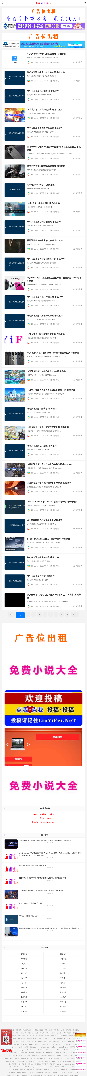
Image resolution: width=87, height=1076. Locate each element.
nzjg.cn (17, 1058)
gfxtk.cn (30, 1072)
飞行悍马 (45, 1064)
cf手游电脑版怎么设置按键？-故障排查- (45, 520)
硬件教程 (63, 987)
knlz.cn (27, 1055)
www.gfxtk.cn (38, 1072)
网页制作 (24, 954)
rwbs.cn (79, 1058)
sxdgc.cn (16, 1044)
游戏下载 (11, 1033)
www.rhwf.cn (51, 1055)
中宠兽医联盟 (12, 1064)
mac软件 (63, 997)
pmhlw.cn (12, 1072)
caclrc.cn (56, 1041)
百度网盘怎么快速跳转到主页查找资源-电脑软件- (49, 483)
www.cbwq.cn (40, 1053)
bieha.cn (53, 1036)
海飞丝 (42, 1033)
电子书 (24, 983)
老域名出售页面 (38, 1030)
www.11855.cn (39, 1050)
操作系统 (63, 973)
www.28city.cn (12, 1047)
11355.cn (67, 1050)
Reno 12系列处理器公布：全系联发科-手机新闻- (49, 539)
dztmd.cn (64, 1070)
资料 (17, 1033)
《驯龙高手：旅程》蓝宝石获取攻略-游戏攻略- (48, 427)
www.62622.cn (22, 1053)
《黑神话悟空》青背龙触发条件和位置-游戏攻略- (49, 464)
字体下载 (63, 1002)
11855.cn (30, 1050)
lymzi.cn (35, 1067)
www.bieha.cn (62, 1036)
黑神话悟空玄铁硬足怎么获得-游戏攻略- (45, 240)
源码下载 (24, 968)
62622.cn (13, 1053)
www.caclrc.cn (33, 1044)
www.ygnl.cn (41, 1058)
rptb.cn (76, 1055)
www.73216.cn (72, 1067)
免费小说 (30, 1033)
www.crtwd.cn (13, 1070)
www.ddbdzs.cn (63, 1047)
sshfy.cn (9, 1044)
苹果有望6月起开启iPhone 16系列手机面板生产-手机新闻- (53, 353)
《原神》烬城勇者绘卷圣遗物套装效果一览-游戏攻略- (51, 390)
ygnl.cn (33, 1058)
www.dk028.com (32, 1038)
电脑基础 (63, 983)
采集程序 (18, 1030)
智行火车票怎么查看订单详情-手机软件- (45, 128)
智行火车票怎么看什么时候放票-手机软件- (46, 72)
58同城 (34, 1041)
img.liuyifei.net (22, 1061)
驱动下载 (24, 1002)
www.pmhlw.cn (21, 1072)
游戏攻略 (24, 1011)
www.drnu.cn (39, 1061)
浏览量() (77, 62)
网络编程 (63, 954)
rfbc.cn (63, 1058)
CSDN (47, 1033)
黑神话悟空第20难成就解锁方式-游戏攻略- (46, 166)
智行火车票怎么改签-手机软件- (41, 576)
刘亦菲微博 (12, 1036)
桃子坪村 (47, 1072)
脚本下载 (63, 959)
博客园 (53, 1033)
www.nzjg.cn (25, 1058)
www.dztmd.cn (73, 1070)
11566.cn (48, 1050)
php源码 (59, 1033)
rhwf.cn (43, 1055)
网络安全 (24, 992)
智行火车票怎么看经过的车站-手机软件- (45, 297)
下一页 (74, 614)
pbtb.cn (21, 1055)
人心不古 (49, 1058)
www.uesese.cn (70, 1064)
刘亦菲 (22, 1041)
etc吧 (20, 1047)
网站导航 (56, 1030)
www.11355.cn (76, 1050)
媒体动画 (24, 987)
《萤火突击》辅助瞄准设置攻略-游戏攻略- (46, 334)
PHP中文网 (67, 1033)
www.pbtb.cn (13, 1055)
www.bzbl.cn (61, 1038)
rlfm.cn (65, 1053)
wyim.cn (47, 1061)
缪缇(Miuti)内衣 (73, 1036)
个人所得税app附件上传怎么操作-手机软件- (47, 54)
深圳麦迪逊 (30, 1070)
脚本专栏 (24, 959)
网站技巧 (24, 973)
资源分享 (23, 1033)
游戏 (50, 1030)
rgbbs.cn (63, 1041)
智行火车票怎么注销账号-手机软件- (43, 557)
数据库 (63, 968)
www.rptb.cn (9, 1058)
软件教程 (54, 62)
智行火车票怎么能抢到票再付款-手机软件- (46, 259)
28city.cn (24, 1044)
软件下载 (63, 992)
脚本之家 (76, 1033)
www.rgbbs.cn (43, 1044)
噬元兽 (41, 1036)
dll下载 (23, 1006)
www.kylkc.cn (55, 1070)
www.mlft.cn (76, 1038)
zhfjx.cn (78, 1041)
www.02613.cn (26, 1067)
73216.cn (63, 1067)
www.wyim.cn (56, 1061)
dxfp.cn (59, 1055)
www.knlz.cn (35, 1055)
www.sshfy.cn (76, 1044)
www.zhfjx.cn (66, 1044)
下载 (46, 1030)
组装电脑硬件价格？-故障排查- (41, 184)
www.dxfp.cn (68, 1055)
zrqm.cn (58, 1053)
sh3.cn (76, 1072)
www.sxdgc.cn (20, 1050)
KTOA (51, 1067)
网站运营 (24, 978)
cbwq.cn (31, 1053)
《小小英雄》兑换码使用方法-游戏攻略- (45, 109)
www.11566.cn (57, 1050)
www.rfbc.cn (71, 1058)
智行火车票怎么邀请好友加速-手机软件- (45, 315)
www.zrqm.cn (50, 1053)
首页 (11, 614)
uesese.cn (60, 1064)
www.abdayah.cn (43, 1047)
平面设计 (63, 978)
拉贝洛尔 (30, 1064)
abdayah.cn (33, 1047)
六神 (36, 1033)
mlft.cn (69, 1038)
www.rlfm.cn (73, 1053)
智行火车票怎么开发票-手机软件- (42, 446)
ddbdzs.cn (43, 2)
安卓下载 (24, 997)
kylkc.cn (46, 1070)
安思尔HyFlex (74, 1047)
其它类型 (63, 1011)
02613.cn (17, 1067)
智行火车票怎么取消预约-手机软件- (43, 91)
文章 (62, 1030)
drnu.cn (31, 1061)
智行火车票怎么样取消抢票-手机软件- (44, 222)
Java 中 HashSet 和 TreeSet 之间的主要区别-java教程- (52, 501)
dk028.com (21, 1038)
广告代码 (24, 964)
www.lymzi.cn (44, 1067)
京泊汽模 (62, 1072)
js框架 (63, 964)
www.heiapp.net (55, 1044)
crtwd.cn (22, 1070)
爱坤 (78, 1064)
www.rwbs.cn (10, 1061)
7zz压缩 (8, 1041)
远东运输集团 (67, 1061)
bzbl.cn (53, 1038)
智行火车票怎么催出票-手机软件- (42, 408)
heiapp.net (71, 1041)
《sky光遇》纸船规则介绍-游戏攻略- (43, 203)
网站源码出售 (27, 1030)
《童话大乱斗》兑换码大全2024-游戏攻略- (46, 371)
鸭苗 (45, 1041)
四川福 (41, 1038)
